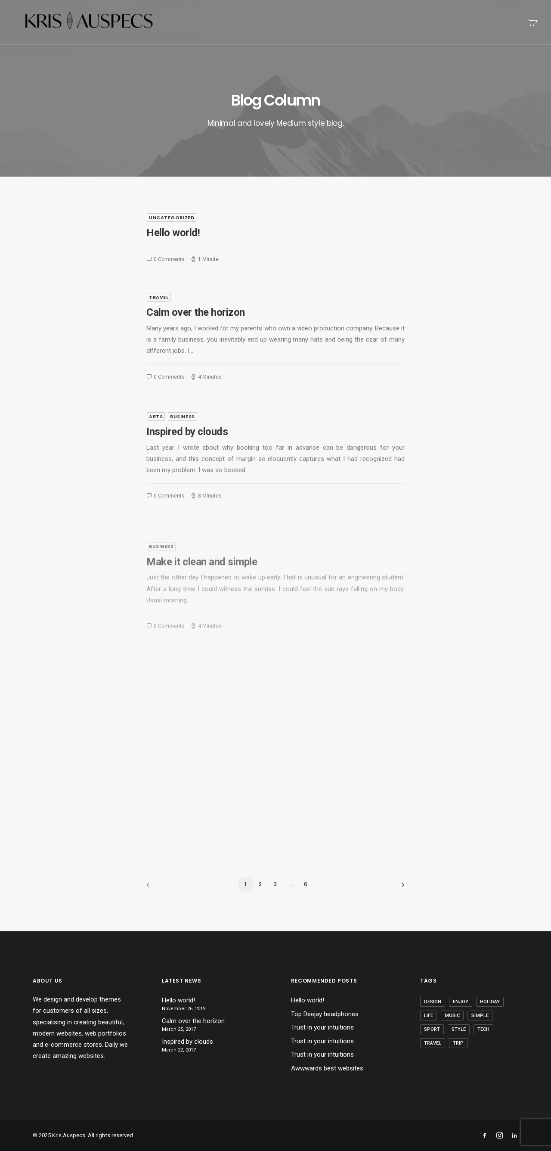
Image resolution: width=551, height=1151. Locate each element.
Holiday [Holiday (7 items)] (490, 1002)
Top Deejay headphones (325, 1014)
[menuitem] (532, 22)
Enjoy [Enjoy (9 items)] (460, 1002)
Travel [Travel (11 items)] (432, 1043)
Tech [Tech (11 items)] (483, 1029)
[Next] (393, 887)
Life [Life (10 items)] (428, 1015)
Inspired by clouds (187, 458)
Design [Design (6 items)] (432, 1002)
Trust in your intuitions (322, 1027)
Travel (158, 297)
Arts (156, 442)
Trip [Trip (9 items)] (458, 1043)
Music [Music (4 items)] (452, 1015)
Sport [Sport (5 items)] (432, 1029)
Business (182, 442)
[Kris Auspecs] (79, 22)
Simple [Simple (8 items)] (480, 1015)
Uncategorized (171, 217)
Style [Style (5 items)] (459, 1029)
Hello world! (173, 233)
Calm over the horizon (195, 312)
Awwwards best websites (327, 1068)
